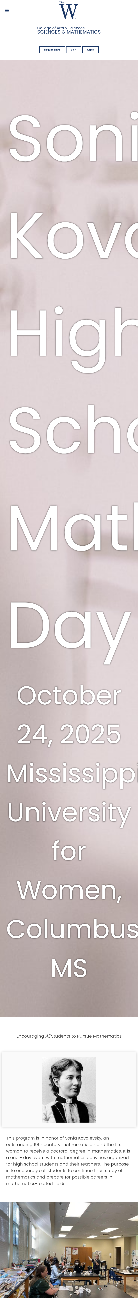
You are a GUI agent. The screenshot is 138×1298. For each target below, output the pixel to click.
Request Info (52, 49)
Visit (74, 49)
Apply (90, 49)
